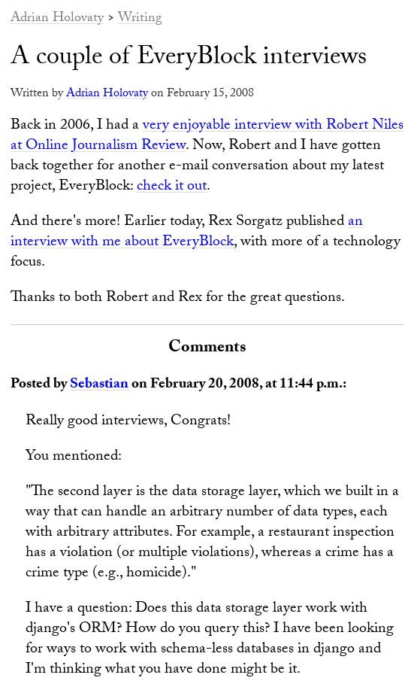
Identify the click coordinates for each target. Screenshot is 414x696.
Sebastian (99, 385)
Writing (140, 19)
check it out (172, 187)
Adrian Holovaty (57, 19)
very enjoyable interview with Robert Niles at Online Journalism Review (207, 137)
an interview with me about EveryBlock (187, 233)
